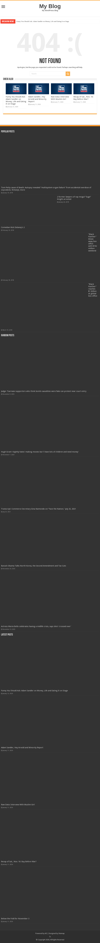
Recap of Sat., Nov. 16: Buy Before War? (83, 98)
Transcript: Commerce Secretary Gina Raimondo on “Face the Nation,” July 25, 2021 (38, 509)
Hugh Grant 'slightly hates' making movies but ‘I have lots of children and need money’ (40, 452)
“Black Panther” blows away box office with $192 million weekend (92, 242)
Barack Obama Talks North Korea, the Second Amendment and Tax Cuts (33, 566)
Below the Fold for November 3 (15, 918)
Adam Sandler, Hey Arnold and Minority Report (37, 99)
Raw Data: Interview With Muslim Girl (60, 98)
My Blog (50, 6)
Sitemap (61, 933)
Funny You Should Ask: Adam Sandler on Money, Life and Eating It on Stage (42, 21)
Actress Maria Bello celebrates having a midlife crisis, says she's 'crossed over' (36, 626)
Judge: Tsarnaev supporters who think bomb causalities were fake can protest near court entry (43, 391)
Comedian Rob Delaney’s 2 (13, 227)
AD (46, 933)
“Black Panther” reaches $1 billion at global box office (92, 290)
